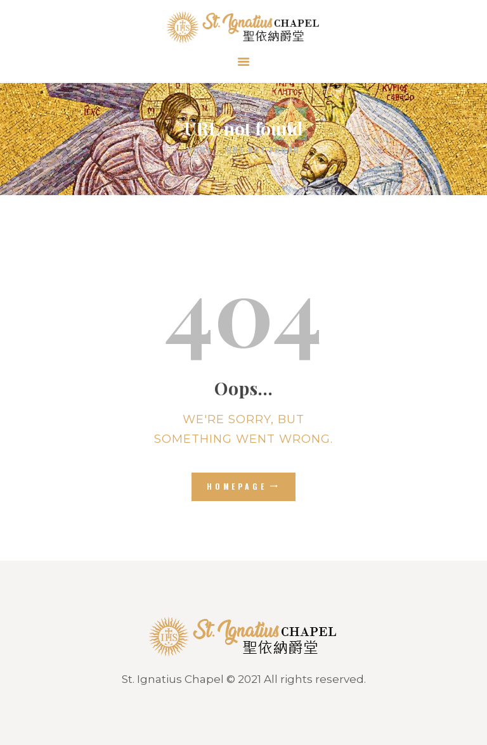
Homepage (237, 486)
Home (199, 149)
